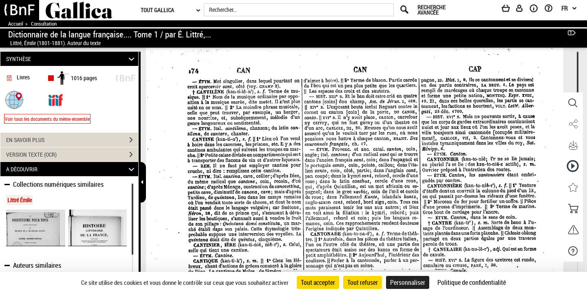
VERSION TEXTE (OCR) (72, 154)
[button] (14, 99)
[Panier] (509, 10)
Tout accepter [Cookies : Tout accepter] (318, 282)
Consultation (44, 23)
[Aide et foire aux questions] (551, 10)
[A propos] (536, 10)
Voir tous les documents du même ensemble (47, 119)
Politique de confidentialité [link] (471, 282)
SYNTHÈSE (71, 59)
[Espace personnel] (523, 10)
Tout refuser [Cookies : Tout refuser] (362, 282)
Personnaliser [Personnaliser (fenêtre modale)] (407, 282)
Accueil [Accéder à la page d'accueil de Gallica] (15, 23)
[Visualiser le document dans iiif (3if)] (55, 99)
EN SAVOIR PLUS (72, 140)
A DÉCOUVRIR (71, 169)
